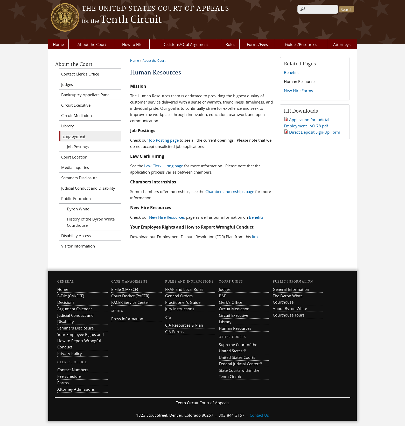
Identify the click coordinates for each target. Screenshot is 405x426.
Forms (63, 382)
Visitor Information (78, 246)
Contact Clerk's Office (80, 74)
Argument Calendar (74, 308)
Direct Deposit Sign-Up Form (314, 132)
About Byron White (290, 308)
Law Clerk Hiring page (163, 165)
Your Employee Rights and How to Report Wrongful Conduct (80, 340)
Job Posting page (164, 140)
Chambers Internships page (229, 191)
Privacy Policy (69, 353)
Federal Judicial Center (240, 363)
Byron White (78, 208)
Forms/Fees (257, 44)
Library (67, 125)
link (255, 236)
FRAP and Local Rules (184, 289)
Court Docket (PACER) (130, 295)
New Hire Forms (298, 90)
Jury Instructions (179, 308)
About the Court (92, 44)
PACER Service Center (130, 302)
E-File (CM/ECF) (70, 295)
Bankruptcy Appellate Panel (85, 94)
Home (58, 44)
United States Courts (237, 357)
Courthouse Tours (288, 315)
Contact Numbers (72, 369)
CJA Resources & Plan (184, 325)
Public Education (76, 198)
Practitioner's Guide (182, 302)
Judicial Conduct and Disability (88, 188)
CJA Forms (174, 331)
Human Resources (300, 81)
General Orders (179, 295)
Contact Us (259, 415)
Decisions (65, 302)
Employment (73, 136)
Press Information (127, 318)
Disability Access (76, 235)
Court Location (74, 157)
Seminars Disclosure (79, 177)
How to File (132, 44)
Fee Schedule (69, 376)
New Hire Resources (167, 217)
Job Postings (78, 146)
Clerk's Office (230, 302)
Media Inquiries (75, 167)
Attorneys (342, 44)
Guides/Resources (301, 44)
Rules (230, 44)
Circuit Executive (75, 105)
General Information (291, 289)
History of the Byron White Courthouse (91, 222)
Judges (67, 84)
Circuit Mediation (76, 115)
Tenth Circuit (122, 20)
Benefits (256, 217)
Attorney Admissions (76, 389)
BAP (222, 295)
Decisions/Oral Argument (185, 44)
